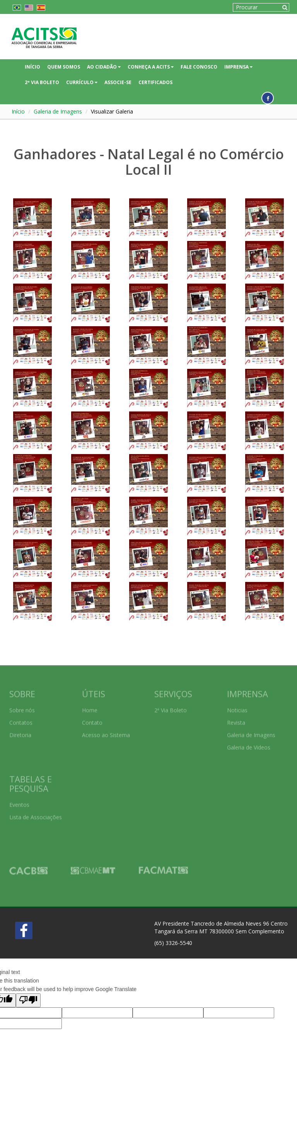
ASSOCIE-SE (117, 82)
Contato (92, 719)
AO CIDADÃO (104, 67)
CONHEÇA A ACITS (151, 67)
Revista (236, 719)
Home (89, 707)
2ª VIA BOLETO (42, 82)
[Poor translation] (28, 1000)
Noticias (237, 707)
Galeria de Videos (248, 744)
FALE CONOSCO (199, 67)
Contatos (20, 719)
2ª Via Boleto (170, 707)
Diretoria (20, 732)
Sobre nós (22, 707)
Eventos (19, 801)
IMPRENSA (238, 67)
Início (18, 111)
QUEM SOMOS (63, 67)
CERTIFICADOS (155, 82)
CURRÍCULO (81, 82)
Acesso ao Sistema (106, 732)
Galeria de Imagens (58, 111)
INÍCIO (32, 67)
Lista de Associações (35, 814)
